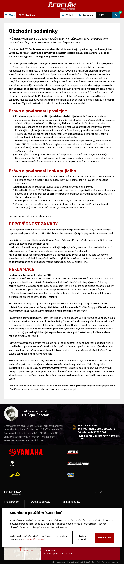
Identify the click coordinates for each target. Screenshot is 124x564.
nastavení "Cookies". (33, 539)
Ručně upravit (82, 537)
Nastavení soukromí (111, 562)
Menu (10, 15)
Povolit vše (104, 537)
